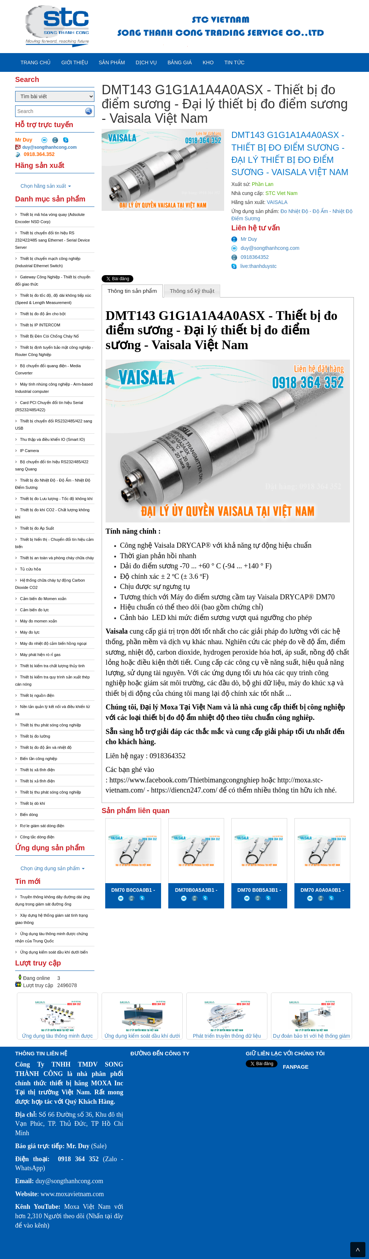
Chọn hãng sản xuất (46, 186)
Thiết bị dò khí (32, 803)
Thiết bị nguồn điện (37, 695)
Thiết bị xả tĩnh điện (37, 781)
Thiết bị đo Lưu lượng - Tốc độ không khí (56, 498)
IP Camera (29, 450)
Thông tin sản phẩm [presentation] (132, 291)
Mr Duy (244, 239)
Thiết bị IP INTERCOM (40, 325)
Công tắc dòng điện (37, 837)
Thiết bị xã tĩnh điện (37, 770)
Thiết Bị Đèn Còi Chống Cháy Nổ (49, 336)
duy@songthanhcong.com (49, 147)
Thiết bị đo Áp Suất (37, 528)
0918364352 (250, 257)
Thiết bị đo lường (35, 736)
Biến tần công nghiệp (38, 758)
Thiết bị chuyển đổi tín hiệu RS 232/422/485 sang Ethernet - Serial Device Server (52, 240)
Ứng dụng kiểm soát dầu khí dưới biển (54, 952)
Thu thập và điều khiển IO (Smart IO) (52, 439)
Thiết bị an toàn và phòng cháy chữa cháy (57, 558)
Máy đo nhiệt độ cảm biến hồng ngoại (53, 643)
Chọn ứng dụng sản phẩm (53, 868)
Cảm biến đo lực (34, 610)
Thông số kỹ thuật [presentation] (192, 291)
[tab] (132, 291)
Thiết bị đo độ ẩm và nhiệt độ (46, 747)
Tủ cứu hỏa (30, 569)
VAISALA (277, 202)
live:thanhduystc (254, 266)
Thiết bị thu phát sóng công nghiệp (50, 725)
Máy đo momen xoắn (38, 621)
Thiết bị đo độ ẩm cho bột (43, 314)
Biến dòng (29, 814)
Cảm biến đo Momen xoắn (43, 598)
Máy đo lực (30, 632)
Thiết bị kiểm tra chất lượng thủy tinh (52, 666)
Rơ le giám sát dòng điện (42, 826)
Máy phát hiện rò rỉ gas (40, 654)
